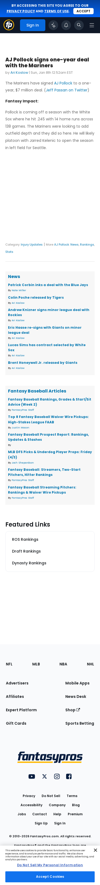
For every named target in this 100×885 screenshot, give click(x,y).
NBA (63, 664)
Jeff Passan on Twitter (66, 90)
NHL (90, 664)
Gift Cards (16, 723)
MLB (36, 664)
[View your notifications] (66, 25)
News (74, 244)
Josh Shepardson (23, 462)
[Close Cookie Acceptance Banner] (95, 850)
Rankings (87, 244)
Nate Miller (19, 290)
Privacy (29, 796)
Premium (75, 814)
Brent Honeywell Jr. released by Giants (42, 362)
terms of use (56, 11)
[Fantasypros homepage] (8, 29)
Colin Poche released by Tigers (36, 297)
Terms (72, 796)
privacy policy (21, 11)
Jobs (22, 814)
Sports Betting (79, 723)
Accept (83, 11)
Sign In (60, 823)
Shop (72, 710)
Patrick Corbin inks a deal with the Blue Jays (48, 285)
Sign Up (41, 823)
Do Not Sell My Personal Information (50, 865)
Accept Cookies (50, 876)
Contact (39, 814)
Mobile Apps (77, 683)
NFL (9, 664)
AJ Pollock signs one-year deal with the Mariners (47, 62)
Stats (9, 252)
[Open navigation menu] (92, 25)
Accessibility (31, 805)
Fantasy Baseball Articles (37, 391)
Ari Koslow (19, 72)
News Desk (75, 696)
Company (57, 805)
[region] (50, 865)
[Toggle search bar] (79, 25)
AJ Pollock (63, 83)
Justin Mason (20, 427)
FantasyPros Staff (23, 410)
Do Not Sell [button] (51, 796)
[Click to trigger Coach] (53, 25)
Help (57, 814)
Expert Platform (21, 710)
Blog (76, 805)
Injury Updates (32, 244)
